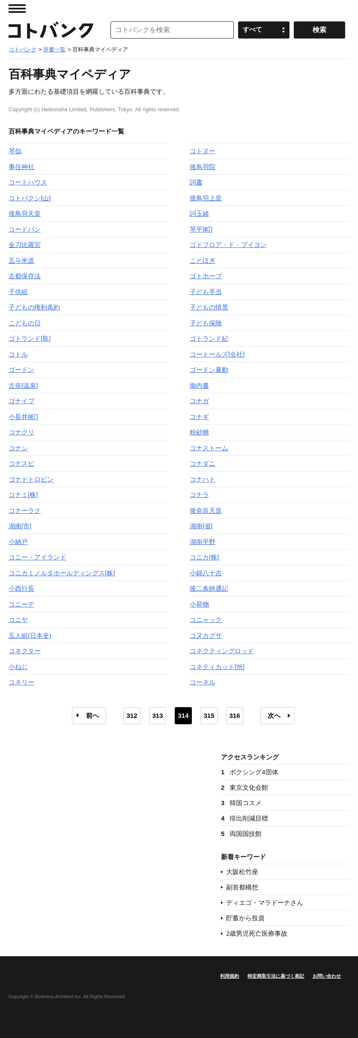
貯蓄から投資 (245, 918)
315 (208, 715)
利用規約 (229, 976)
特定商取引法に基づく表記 (276, 976)
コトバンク (51, 30)
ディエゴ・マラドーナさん (264, 902)
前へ (92, 715)
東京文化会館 (244, 787)
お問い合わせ (327, 976)
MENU (17, 8)
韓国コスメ (241, 802)
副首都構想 (242, 887)
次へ (274, 715)
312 (131, 715)
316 (234, 715)
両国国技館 (241, 833)
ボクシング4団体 (249, 771)
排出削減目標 (244, 818)
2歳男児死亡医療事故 (256, 933)
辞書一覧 (54, 49)
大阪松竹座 (242, 871)
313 (157, 715)
